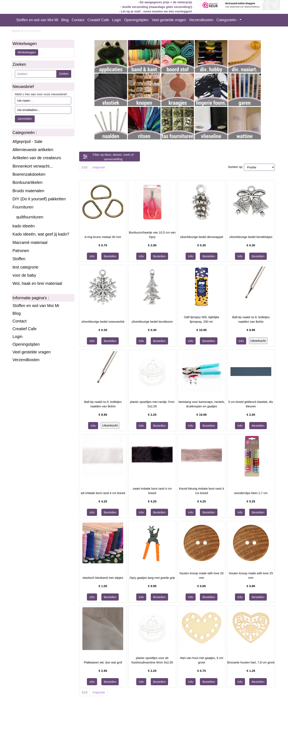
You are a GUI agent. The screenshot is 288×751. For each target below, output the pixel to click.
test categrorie (25, 267)
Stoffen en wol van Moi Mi (37, 20)
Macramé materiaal (29, 242)
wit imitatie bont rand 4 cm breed (103, 493)
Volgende (98, 167)
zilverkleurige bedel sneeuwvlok (102, 321)
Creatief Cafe (98, 20)
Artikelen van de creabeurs (36, 158)
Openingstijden (136, 20)
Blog (65, 20)
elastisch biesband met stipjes (103, 577)
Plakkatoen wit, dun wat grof (103, 662)
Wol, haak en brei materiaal (37, 283)
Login (116, 20)
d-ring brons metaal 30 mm (103, 237)
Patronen (20, 250)
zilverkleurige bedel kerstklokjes (250, 237)
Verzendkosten (201, 20)
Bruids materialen (28, 191)
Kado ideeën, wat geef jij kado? (40, 234)
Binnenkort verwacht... (32, 166)
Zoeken (64, 73)
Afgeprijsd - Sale (27, 141)
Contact (78, 20)
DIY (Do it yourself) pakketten (39, 199)
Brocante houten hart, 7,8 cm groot (251, 662)
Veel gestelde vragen (169, 20)
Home (16, 31)
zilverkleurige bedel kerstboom (152, 321)
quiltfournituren (29, 217)
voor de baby (24, 275)
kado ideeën (23, 226)
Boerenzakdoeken (28, 174)
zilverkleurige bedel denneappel (201, 237)
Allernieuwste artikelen (32, 149)
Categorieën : (227, 20)
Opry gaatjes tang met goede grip (152, 577)
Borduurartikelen (27, 182)
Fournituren (22, 207)
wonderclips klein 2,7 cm (250, 493)
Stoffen (18, 259)
